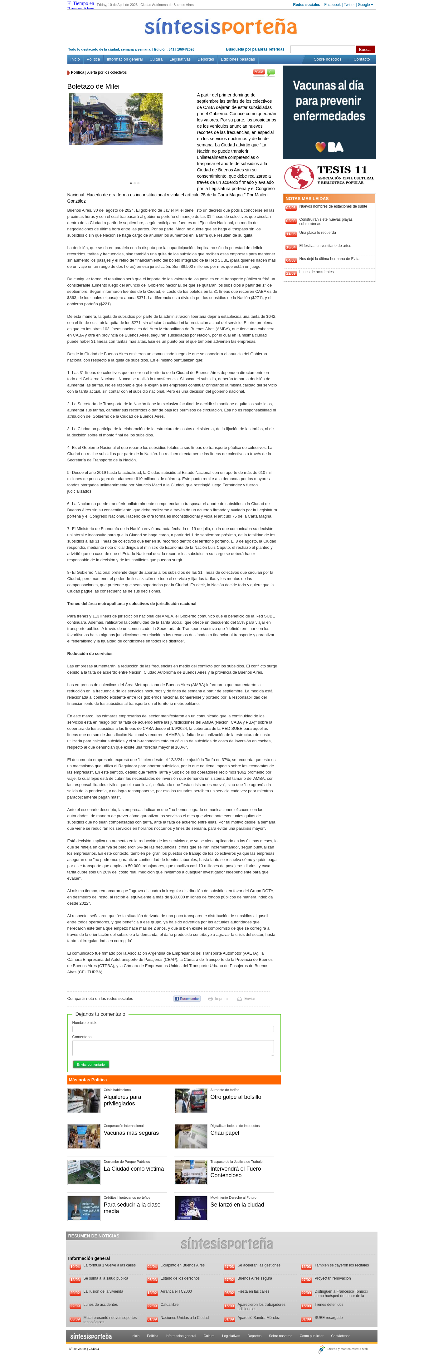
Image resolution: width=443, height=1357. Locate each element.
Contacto (361, 59)
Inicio (75, 59)
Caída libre (170, 1304)
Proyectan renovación (333, 1278)
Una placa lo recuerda (317, 232)
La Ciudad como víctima (134, 1169)
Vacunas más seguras (131, 1133)
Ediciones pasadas (238, 59)
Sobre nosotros (327, 59)
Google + (365, 4)
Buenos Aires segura (255, 1278)
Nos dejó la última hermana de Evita (329, 259)
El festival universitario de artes (325, 245)
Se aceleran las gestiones (259, 1265)
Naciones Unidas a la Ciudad (185, 1317)
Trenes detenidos (329, 1304)
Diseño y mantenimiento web (348, 1348)
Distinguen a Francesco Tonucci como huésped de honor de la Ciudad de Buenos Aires (341, 1295)
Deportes (205, 59)
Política (93, 59)
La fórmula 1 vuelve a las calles (110, 1265)
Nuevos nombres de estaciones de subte (333, 206)
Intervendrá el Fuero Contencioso (236, 1172)
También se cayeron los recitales (342, 1265)
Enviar (250, 998)
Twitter (349, 4)
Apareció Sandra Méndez (259, 1317)
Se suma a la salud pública (106, 1278)
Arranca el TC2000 (176, 1291)
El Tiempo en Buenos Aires (80, 6)
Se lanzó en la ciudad (237, 1205)
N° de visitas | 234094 (84, 1348)
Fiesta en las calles (254, 1291)
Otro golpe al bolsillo (236, 1097)
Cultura (156, 59)
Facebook (332, 4)
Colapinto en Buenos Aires (183, 1265)
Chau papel (225, 1133)
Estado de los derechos (180, 1278)
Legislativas (180, 59)
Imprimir (222, 998)
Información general (125, 59)
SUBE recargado (329, 1317)
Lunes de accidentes (316, 272)
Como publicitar (312, 1336)
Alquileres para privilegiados (122, 1100)
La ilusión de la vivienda (103, 1291)
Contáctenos (340, 1336)
